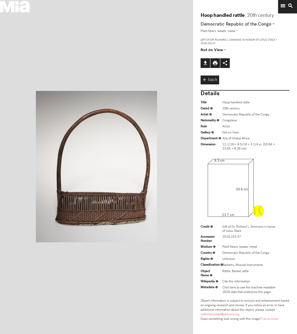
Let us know (270, 319)
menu (283, 6)
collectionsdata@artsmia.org (220, 314)
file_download (205, 63)
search (290, 6)
